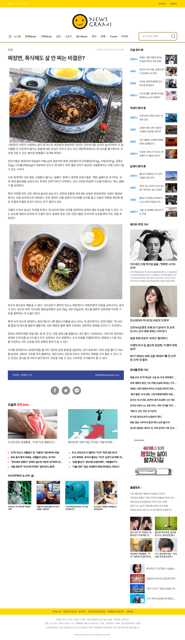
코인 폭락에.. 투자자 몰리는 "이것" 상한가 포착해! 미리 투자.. (98, 457)
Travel (113, 36)
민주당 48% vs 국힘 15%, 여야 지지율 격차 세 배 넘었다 (153, 406)
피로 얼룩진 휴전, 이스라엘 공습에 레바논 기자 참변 (153, 383)
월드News (81, 36)
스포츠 (68, 36)
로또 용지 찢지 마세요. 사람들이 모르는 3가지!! (33, 457)
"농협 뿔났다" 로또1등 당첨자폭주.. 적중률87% (94, 462)
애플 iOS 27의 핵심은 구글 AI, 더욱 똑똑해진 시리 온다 (153, 377)
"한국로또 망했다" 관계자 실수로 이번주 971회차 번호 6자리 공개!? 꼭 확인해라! (37, 462)
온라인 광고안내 (69, 611)
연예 (103, 36)
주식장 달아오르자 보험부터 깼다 (145, 416)
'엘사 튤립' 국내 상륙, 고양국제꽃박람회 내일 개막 (152, 394)
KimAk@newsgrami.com (107, 375)
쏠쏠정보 (136, 487)
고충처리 (173, 4)
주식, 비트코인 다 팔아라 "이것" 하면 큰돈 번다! (94, 452)
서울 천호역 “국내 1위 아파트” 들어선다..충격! (33, 466)
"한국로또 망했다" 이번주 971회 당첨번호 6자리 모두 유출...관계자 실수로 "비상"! (153, 497)
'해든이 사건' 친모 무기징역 (143, 411)
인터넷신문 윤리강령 (96, 611)
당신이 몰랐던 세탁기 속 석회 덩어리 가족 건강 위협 (153, 428)
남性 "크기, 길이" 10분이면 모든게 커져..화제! (149, 506)
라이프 (124, 36)
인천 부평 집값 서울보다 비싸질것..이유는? (147, 493)
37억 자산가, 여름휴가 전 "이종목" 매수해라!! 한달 (35, 452)
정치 (94, 36)
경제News (30, 36)
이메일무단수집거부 (115, 611)
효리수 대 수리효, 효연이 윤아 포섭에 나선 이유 (152, 399)
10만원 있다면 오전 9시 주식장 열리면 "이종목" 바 (150, 510)
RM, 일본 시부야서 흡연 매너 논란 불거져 (149, 422)
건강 (58, 36)
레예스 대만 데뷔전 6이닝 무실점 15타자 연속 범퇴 (153, 389)
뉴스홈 (14, 36)
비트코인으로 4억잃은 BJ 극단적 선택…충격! (148, 502)
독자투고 (162, 4)
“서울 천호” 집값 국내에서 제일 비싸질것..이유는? (96, 466)
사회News (46, 36)
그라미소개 (56, 611)
